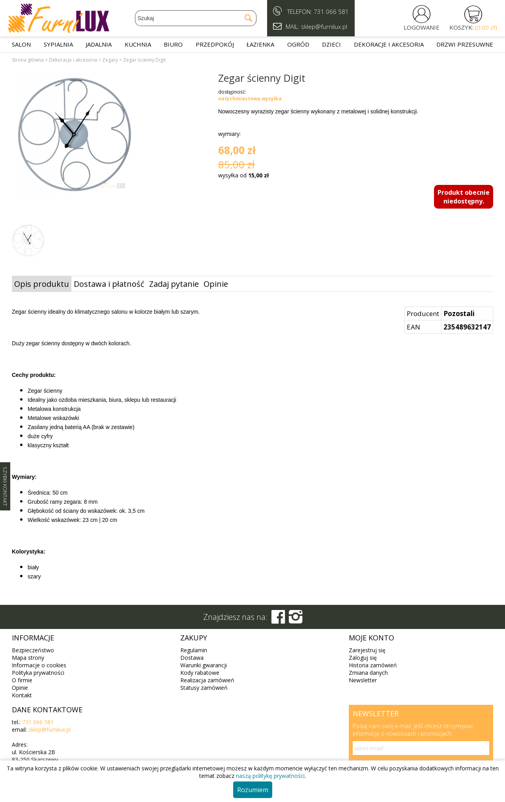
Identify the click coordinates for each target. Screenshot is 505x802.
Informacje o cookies (39, 665)
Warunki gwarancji (203, 665)
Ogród (298, 44)
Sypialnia (58, 44)
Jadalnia (99, 44)
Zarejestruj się (367, 650)
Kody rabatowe (199, 672)
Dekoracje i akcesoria (389, 44)
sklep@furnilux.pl (49, 729)
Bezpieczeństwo (33, 650)
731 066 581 (331, 11)
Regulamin (193, 650)
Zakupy (193, 637)
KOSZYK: (473, 27)
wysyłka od (243, 175)
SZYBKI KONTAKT (5, 486)
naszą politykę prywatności (270, 775)
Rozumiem (252, 789)
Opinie (216, 284)
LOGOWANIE (422, 27)
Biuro (173, 44)
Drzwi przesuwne (464, 44)
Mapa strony (28, 657)
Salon (21, 44)
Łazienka (260, 44)
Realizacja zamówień (207, 680)
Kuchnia (138, 44)
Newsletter (363, 680)
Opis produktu (41, 284)
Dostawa (192, 657)
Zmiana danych (368, 672)
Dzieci (331, 44)
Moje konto (371, 637)
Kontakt (22, 695)
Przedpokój (215, 44)
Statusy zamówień (204, 687)
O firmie (22, 680)
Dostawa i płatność (109, 284)
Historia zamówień (373, 665)
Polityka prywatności (38, 672)
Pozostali (459, 313)
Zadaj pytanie (174, 284)
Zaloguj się (363, 657)
